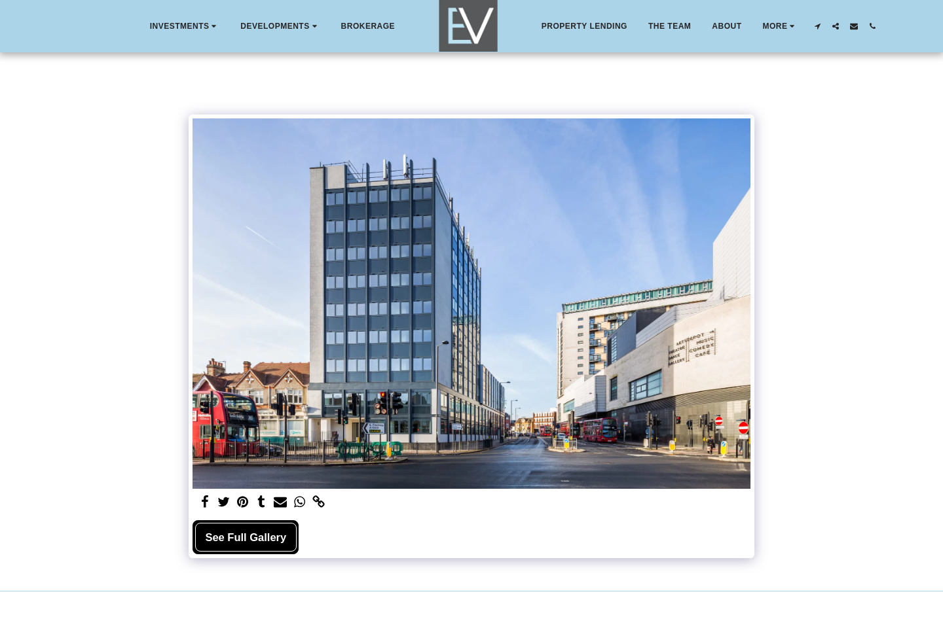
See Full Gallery (245, 537)
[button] (185, 26)
